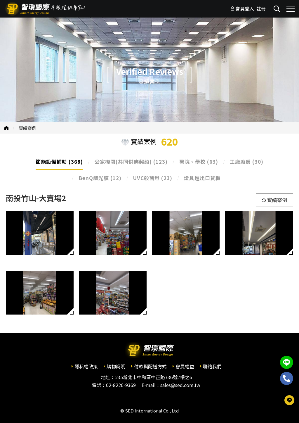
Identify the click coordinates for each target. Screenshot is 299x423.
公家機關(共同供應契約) (131, 161)
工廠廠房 (246, 161)
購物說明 (116, 366)
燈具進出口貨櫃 (202, 178)
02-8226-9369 (121, 385)
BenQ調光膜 (100, 178)
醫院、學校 (198, 161)
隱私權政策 (86, 366)
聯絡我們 (212, 366)
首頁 (6, 128)
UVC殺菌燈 (152, 178)
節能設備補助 (59, 161)
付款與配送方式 (150, 366)
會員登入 (244, 8)
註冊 (261, 8)
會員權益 (184, 366)
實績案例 (27, 128)
